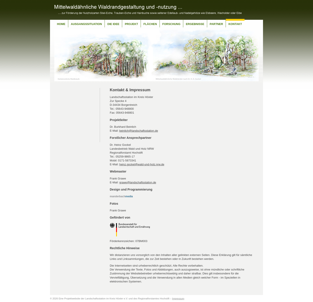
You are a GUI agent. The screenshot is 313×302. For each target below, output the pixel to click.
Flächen (150, 24)
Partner (216, 24)
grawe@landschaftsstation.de (137, 182)
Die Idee (113, 24)
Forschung (171, 24)
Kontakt (235, 24)
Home (61, 24)
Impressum (178, 298)
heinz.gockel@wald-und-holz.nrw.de (141, 164)
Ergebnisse (195, 24)
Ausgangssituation (86, 24)
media (121, 196)
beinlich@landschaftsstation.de (138, 130)
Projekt (131, 24)
